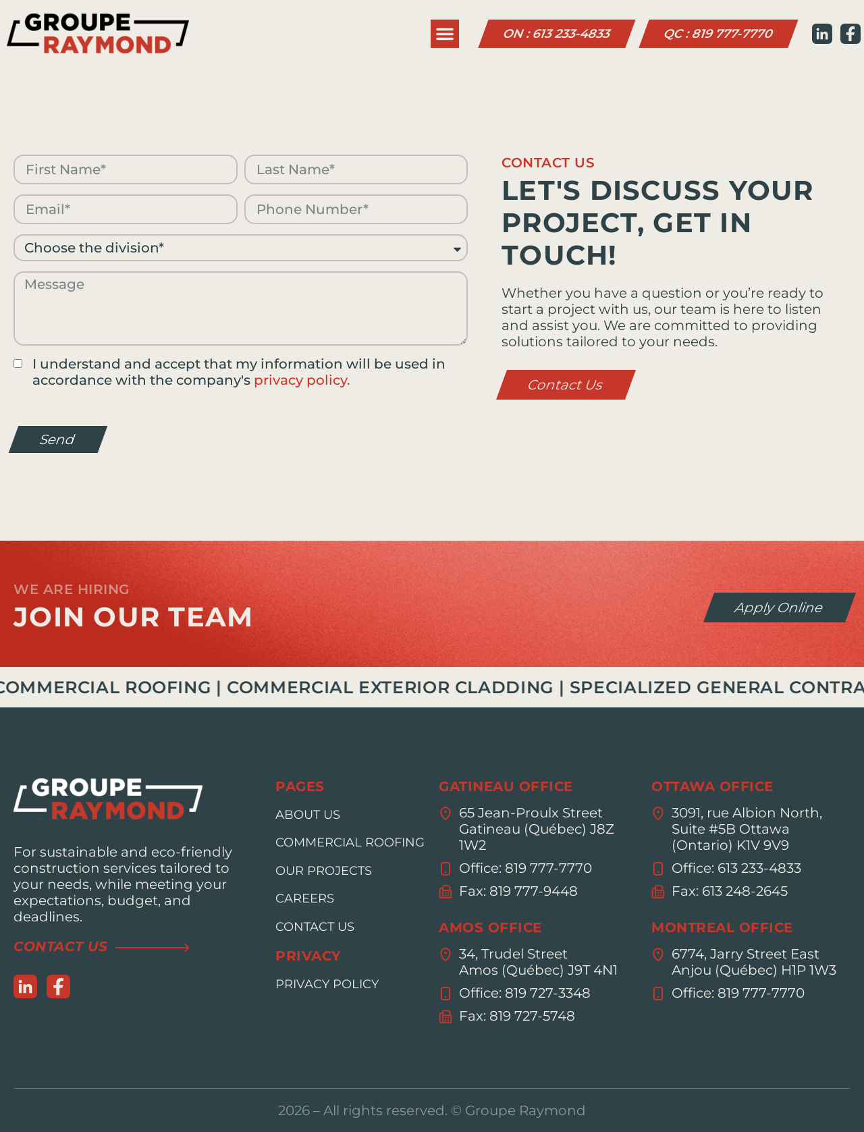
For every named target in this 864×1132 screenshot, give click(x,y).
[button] (445, 34)
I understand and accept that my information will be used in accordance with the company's (239, 372)
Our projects (323, 870)
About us (307, 814)
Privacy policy (327, 984)
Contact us (314, 926)
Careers (304, 898)
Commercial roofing (350, 842)
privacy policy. (302, 380)
